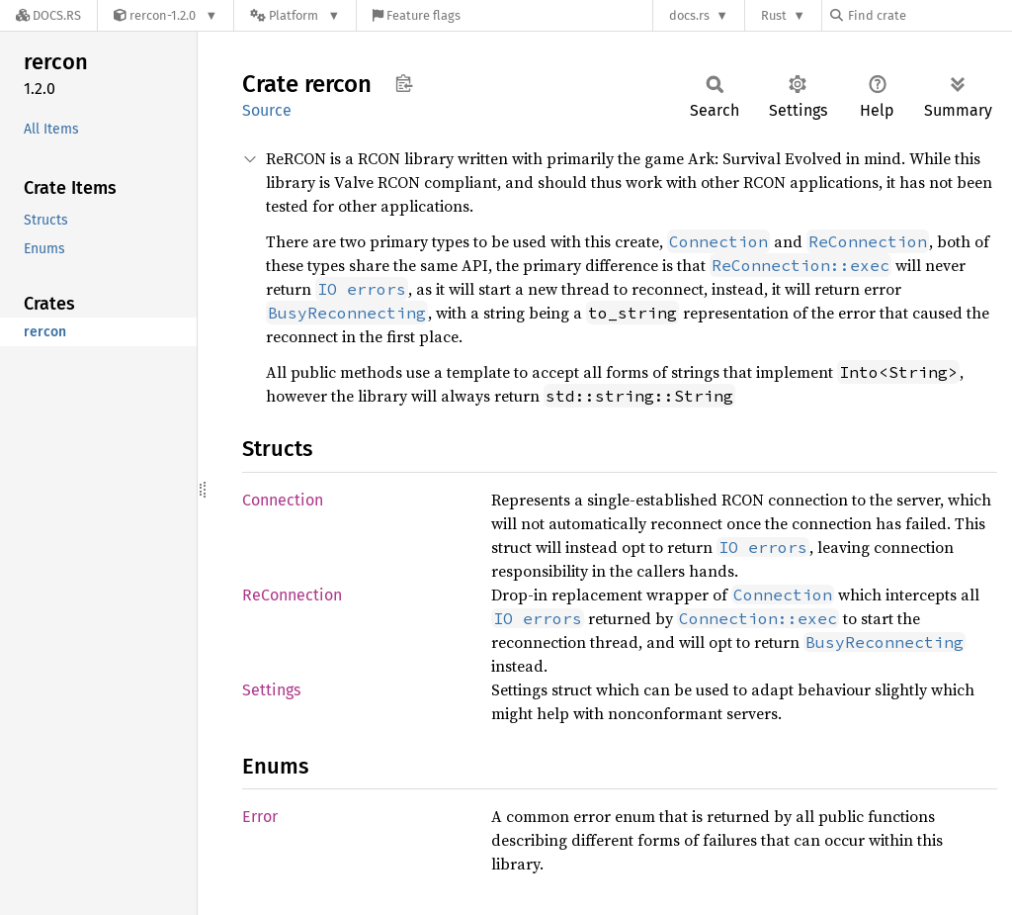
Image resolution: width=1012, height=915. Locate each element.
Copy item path (403, 83)
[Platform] (295, 15)
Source (267, 110)
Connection (282, 500)
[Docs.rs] (48, 15)
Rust (774, 15)
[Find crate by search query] (929, 15)
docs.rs (689, 15)
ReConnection (292, 595)
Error (260, 816)
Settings (271, 690)
